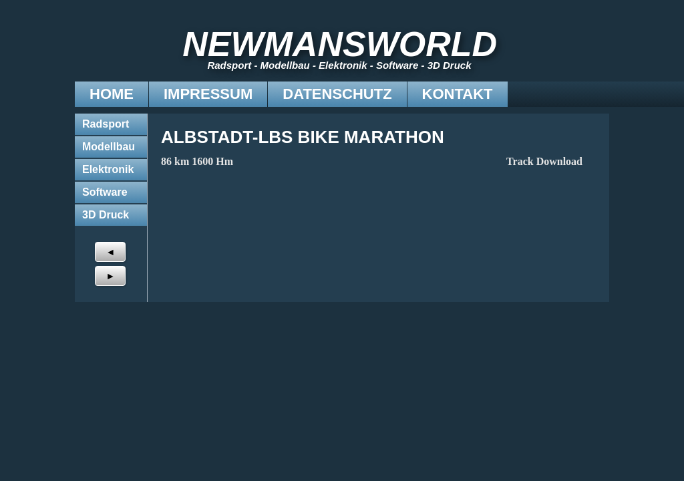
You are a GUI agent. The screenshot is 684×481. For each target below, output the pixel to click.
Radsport (105, 124)
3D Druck (105, 214)
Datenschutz (262, 94)
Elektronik (108, 169)
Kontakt (382, 94)
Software (105, 192)
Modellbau (108, 146)
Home (37, 94)
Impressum (133, 94)
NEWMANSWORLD (347, 44)
